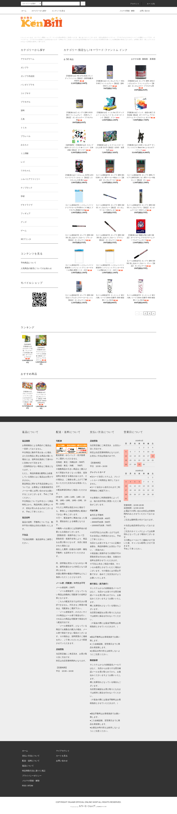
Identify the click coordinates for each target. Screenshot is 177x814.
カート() (149, 4)
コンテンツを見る (56, 11)
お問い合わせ (143, 11)
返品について (28, 766)
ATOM (30, 786)
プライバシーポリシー (31, 776)
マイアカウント (63, 751)
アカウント (133, 4)
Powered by (88, 806)
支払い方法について (31, 756)
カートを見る (62, 756)
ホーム (23, 11)
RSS (24, 786)
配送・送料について (31, 761)
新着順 (153, 59)
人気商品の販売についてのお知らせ (36, 268)
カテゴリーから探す (37, 11)
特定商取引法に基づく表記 (33, 771)
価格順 (145, 59)
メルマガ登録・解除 (125, 11)
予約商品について (28, 263)
